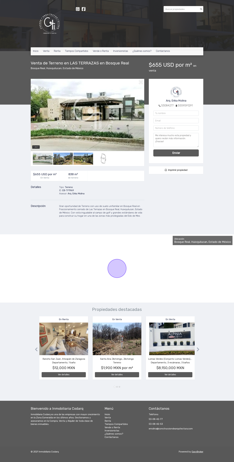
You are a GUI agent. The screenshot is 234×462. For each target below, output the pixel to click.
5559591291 (185, 105)
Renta (57, 51)
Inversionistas (120, 51)
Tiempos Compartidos (76, 51)
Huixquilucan (54, 68)
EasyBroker (197, 451)
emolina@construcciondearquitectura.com (171, 428)
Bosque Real (38, 68)
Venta (46, 51)
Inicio (35, 51)
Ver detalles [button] (63, 374)
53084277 (167, 105)
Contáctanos (163, 51)
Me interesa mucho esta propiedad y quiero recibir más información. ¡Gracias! (176, 140)
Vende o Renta (101, 51)
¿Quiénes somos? (142, 51)
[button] (35, 349)
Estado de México (73, 68)
